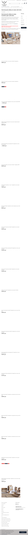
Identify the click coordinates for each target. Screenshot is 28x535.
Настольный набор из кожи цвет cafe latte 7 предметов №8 (10, 164)
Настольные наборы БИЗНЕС (5, 6)
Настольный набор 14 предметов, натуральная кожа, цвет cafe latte (10, 395)
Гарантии (2, 508)
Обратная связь (3, 507)
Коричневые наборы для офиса (5, 523)
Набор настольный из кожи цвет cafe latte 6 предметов (9, 81)
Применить (23, 27)
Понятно (22, 532)
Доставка (2, 511)
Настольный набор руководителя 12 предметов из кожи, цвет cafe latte (10, 374)
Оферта (2, 513)
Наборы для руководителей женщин (5, 518)
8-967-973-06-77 (24, 0)
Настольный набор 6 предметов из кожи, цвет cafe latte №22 (10, 101)
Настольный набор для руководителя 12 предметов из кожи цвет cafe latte (10, 353)
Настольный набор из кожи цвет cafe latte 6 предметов (9, 61)
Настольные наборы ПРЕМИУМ (15, 6)
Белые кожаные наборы (4, 522)
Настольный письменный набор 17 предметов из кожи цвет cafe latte (10, 458)
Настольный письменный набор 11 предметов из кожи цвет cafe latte (10, 269)
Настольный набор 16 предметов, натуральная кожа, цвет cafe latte (10, 416)
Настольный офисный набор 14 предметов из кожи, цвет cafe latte (10, 311)
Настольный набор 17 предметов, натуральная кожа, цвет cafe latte (10, 437)
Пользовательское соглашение (5, 512)
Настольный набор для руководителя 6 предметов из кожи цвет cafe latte (10, 144)
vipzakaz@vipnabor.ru (19, 509)
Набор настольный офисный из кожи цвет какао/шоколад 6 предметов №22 (10, 122)
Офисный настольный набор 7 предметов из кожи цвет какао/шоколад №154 (10, 479)
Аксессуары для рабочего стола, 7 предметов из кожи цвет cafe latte (10, 185)
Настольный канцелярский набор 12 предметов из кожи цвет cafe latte (10, 332)
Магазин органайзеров (4, 502)
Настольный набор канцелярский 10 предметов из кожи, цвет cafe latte (10, 248)
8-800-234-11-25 (19, 0)
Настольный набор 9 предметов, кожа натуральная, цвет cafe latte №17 (10, 206)
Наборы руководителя (4, 517)
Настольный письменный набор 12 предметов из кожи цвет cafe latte (10, 227)
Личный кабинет (3, 503)
